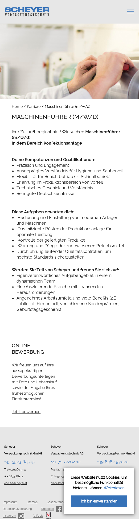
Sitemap (32, 502)
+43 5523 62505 (19, 461)
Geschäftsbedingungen (62, 502)
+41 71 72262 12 (66, 461)
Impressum (10, 502)
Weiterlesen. (114, 488)
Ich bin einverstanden (99, 501)
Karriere (34, 106)
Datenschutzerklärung (17, 509)
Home (17, 106)
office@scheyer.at (15, 483)
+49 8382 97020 (112, 461)
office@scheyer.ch (62, 483)
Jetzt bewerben (26, 411)
